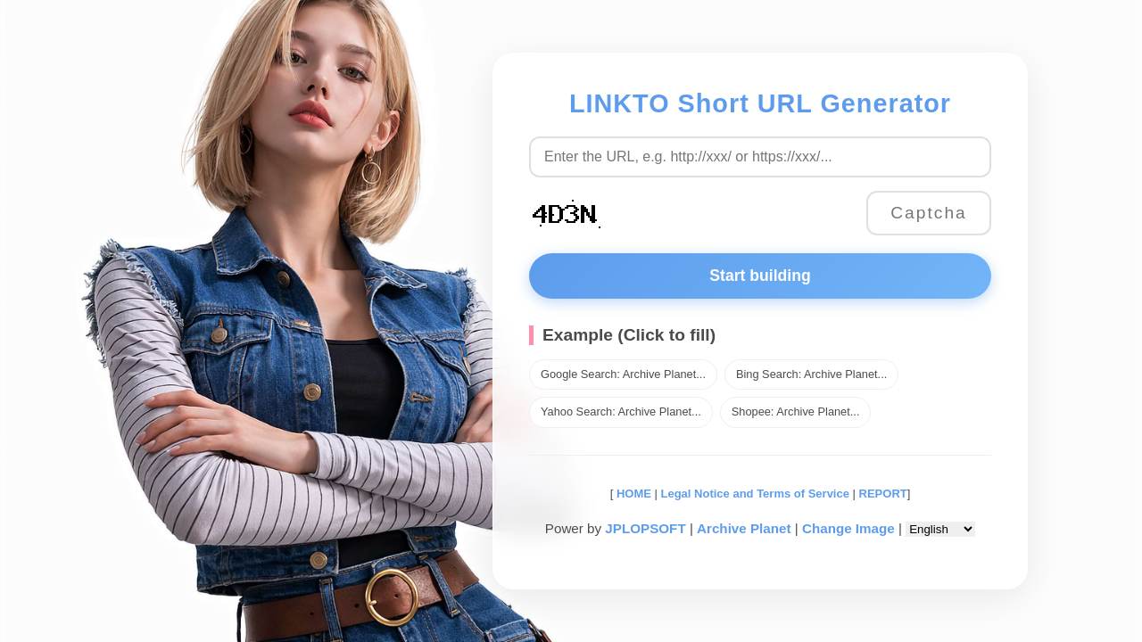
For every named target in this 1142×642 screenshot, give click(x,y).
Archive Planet (744, 528)
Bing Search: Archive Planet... (811, 374)
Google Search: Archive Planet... (623, 374)
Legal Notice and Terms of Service (755, 493)
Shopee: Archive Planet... (796, 411)
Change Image (848, 528)
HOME (632, 493)
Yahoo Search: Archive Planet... (621, 411)
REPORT (883, 493)
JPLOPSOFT (645, 528)
